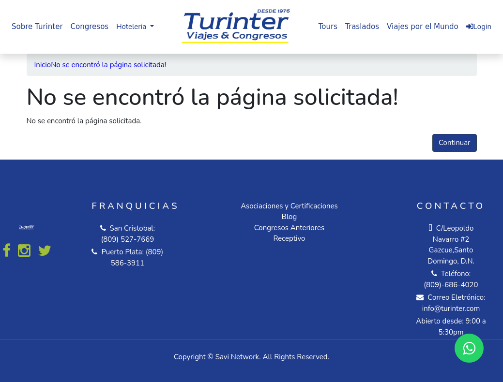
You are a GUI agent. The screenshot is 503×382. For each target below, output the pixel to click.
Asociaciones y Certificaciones (289, 206)
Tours (328, 26)
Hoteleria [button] (132, 26)
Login (478, 26)
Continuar (455, 142)
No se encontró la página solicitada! (108, 65)
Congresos (90, 26)
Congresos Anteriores (289, 228)
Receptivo (289, 238)
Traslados (362, 26)
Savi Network (237, 357)
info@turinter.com (451, 308)
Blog (289, 216)
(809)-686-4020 (451, 285)
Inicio (42, 65)
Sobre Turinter (37, 26)
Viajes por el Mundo (422, 26)
